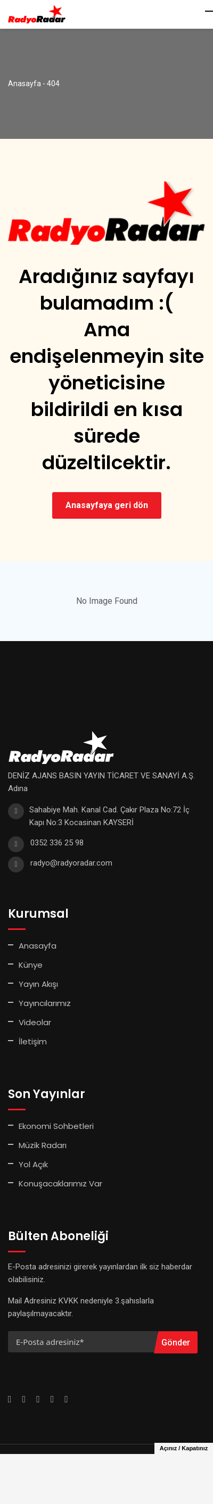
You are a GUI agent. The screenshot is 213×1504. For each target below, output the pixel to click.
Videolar (35, 1022)
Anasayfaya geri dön (106, 505)
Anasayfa (37, 945)
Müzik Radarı (43, 1145)
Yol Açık (33, 1164)
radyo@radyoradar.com (71, 863)
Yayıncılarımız (45, 1003)
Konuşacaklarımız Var (60, 1183)
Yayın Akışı (38, 984)
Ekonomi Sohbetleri (56, 1126)
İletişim (33, 1041)
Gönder (175, 1342)
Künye (31, 964)
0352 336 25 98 (57, 842)
